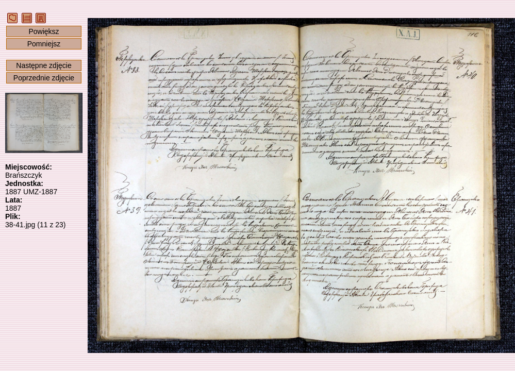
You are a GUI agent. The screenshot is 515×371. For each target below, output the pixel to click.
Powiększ (43, 31)
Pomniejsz (44, 44)
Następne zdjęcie (43, 65)
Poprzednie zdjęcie (43, 78)
